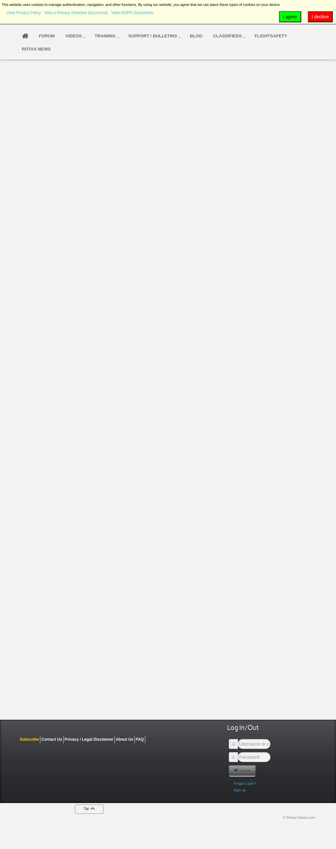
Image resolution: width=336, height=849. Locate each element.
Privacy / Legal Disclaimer (89, 739)
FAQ (140, 739)
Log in (242, 770)
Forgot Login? (245, 783)
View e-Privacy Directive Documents (76, 13)
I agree (290, 16)
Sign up (240, 790)
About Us (124, 739)
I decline (320, 16)
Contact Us (51, 739)
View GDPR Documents (132, 13)
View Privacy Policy (24, 13)
